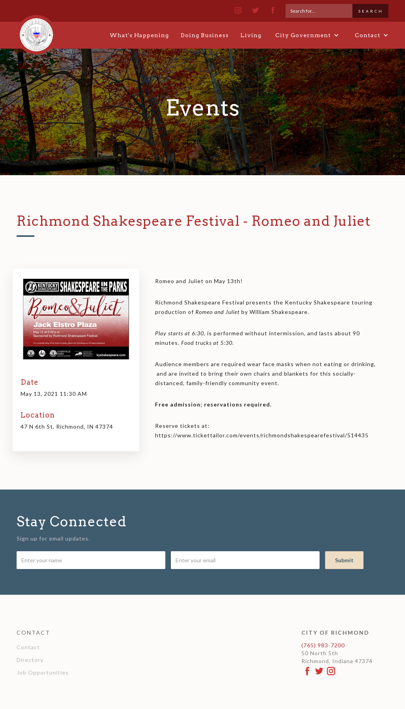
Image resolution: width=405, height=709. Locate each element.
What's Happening (139, 35)
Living (250, 35)
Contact (28, 647)
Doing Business (205, 35)
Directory (30, 659)
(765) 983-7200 (323, 645)
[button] (307, 35)
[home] (36, 31)
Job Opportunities (43, 672)
